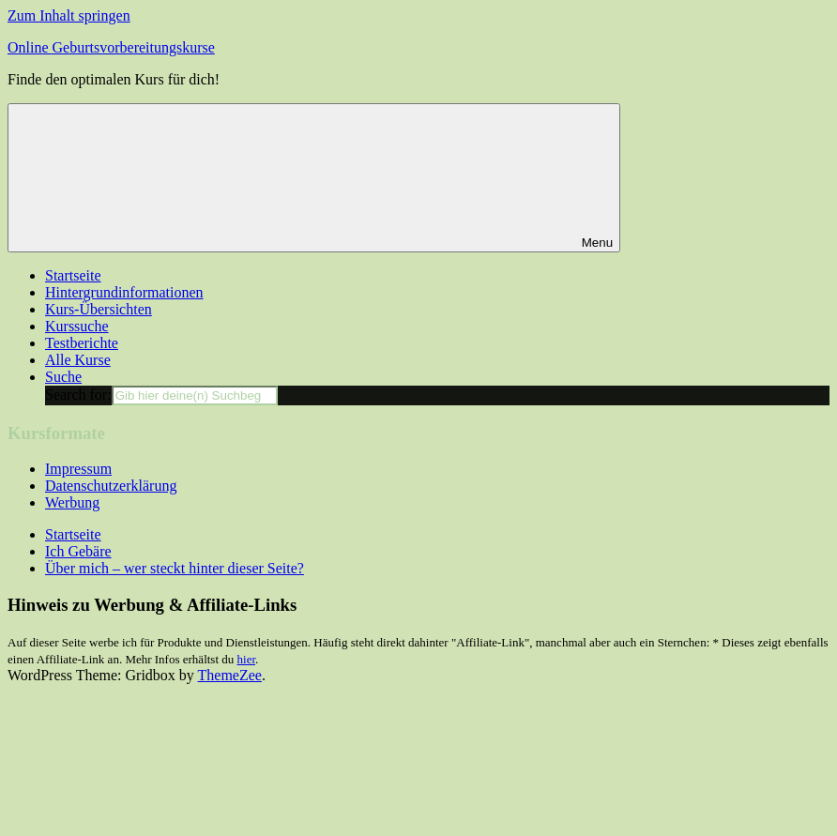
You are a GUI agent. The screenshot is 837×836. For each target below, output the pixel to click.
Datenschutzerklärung (110, 486)
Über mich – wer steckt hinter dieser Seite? (174, 568)
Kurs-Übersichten (98, 309)
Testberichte (81, 343)
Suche (63, 377)
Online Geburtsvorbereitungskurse (111, 47)
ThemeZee (230, 675)
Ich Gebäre (78, 551)
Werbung (72, 502)
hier (246, 659)
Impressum (78, 469)
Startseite (73, 275)
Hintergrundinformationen (124, 292)
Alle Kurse (78, 360)
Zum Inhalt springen (69, 15)
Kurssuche (77, 326)
